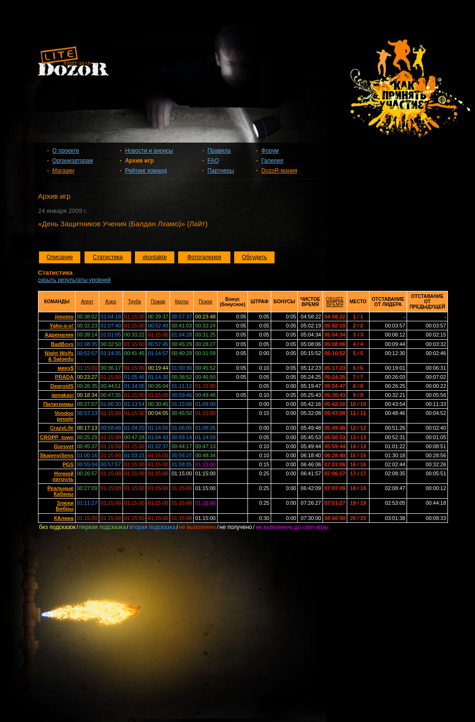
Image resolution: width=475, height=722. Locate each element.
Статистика (108, 257)
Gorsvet (64, 446)
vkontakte (154, 257)
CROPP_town (57, 437)
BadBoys (62, 344)
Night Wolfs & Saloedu (59, 356)
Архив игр (139, 160)
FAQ (213, 160)
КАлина (64, 518)
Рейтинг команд (146, 170)
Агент (87, 301)
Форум (269, 150)
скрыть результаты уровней (74, 280)
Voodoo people (64, 416)
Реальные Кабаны (61, 491)
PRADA (64, 377)
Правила (219, 150)
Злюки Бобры (65, 505)
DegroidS (62, 386)
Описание (60, 257)
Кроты (182, 301)
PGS (68, 464)
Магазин (63, 170)
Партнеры (221, 170)
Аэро (110, 301)
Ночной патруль (62, 476)
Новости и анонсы (149, 150)
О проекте (65, 150)
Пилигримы (58, 404)
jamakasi (62, 395)
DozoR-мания (279, 170)
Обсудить (254, 257)
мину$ (65, 368)
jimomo (64, 316)
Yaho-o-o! (61, 325)
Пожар (158, 301)
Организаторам (72, 160)
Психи (205, 301)
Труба (134, 301)
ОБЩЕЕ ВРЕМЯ (334, 302)
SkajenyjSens (57, 455)
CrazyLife (62, 428)
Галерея (272, 160)
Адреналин (59, 334)
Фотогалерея (204, 257)
